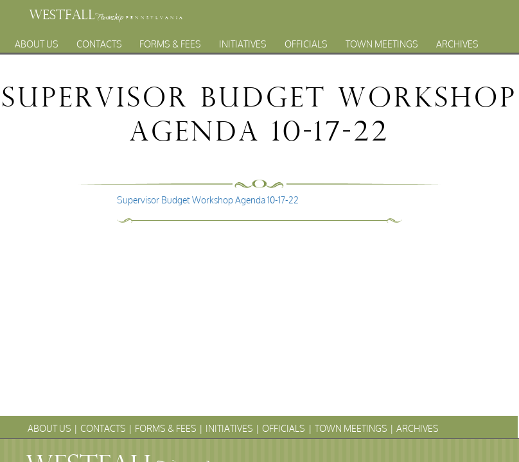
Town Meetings (382, 40)
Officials (306, 40)
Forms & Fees (170, 40)
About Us (36, 40)
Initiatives (243, 40)
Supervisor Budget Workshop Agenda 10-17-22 (208, 199)
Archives (457, 40)
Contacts (99, 40)
